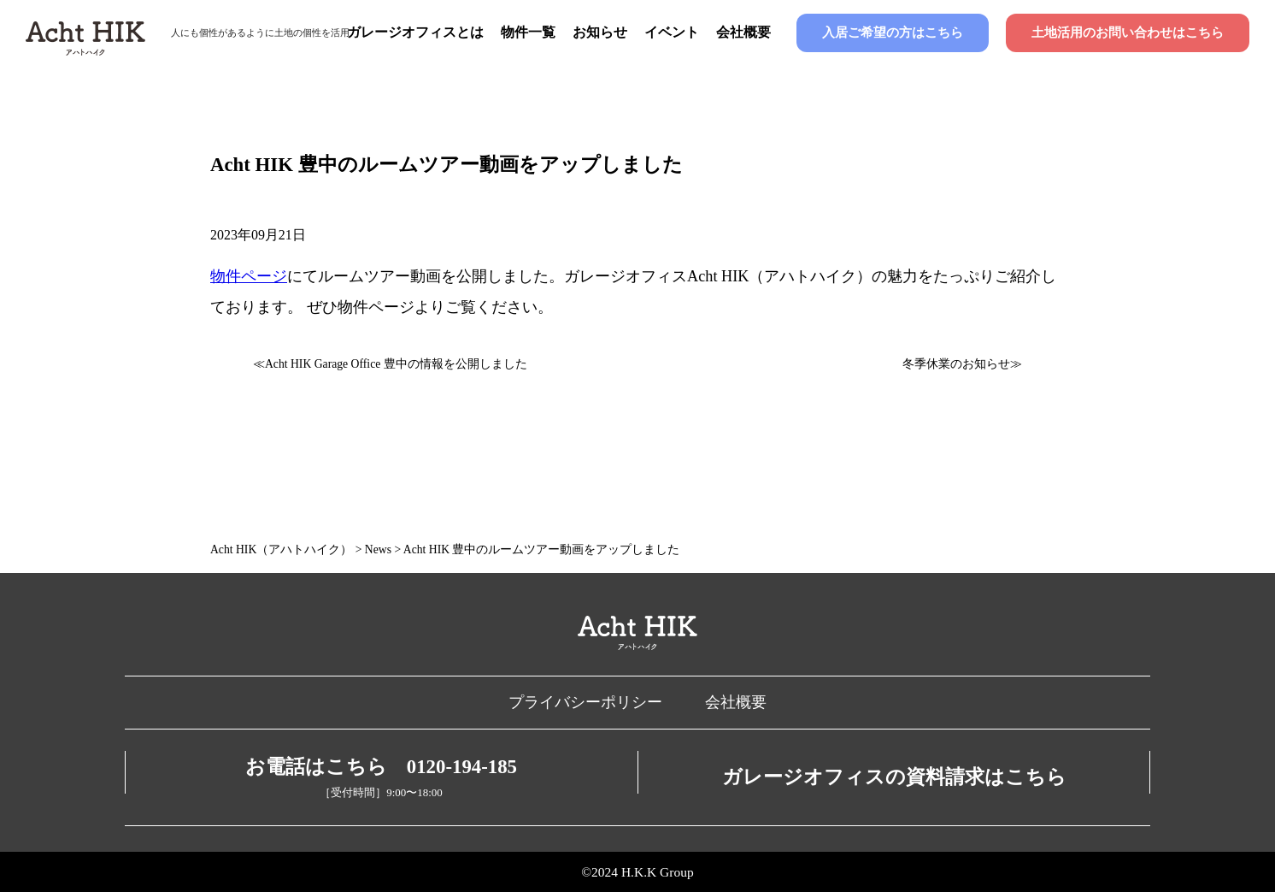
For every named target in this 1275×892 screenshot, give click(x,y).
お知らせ (600, 32)
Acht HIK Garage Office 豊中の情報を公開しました (396, 363)
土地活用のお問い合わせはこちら (1127, 32)
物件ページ (248, 276)
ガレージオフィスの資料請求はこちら (894, 777)
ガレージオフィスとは (415, 32)
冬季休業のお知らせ (956, 363)
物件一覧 (528, 32)
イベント (671, 32)
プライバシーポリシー (585, 702)
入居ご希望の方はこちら (892, 32)
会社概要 (743, 32)
